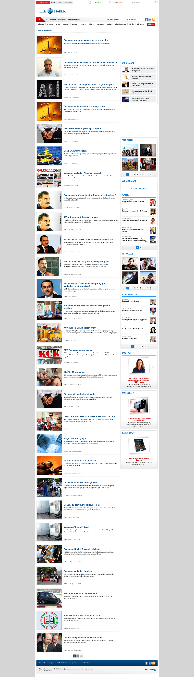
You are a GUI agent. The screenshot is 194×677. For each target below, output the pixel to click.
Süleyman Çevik (135, 201)
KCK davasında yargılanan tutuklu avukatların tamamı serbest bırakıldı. (91, 41)
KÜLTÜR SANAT (128, 433)
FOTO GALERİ (127, 140)
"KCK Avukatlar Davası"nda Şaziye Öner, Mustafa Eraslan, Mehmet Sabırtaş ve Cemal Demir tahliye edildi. (91, 108)
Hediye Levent (135, 328)
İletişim (51, 663)
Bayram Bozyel (135, 230)
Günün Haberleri (43, 2)
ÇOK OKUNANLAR (129, 181)
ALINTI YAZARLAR (129, 294)
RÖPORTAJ (126, 353)
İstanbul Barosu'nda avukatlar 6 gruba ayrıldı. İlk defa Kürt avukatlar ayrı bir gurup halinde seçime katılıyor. (91, 617)
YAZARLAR (126, 195)
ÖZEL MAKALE (128, 393)
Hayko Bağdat (135, 309)
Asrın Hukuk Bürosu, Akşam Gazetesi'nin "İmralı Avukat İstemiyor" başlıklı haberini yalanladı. (91, 175)
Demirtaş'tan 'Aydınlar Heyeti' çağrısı (142, 92)
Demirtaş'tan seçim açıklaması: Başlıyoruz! (143, 70)
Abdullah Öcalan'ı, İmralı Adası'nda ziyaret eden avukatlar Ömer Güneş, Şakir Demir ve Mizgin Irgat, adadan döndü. (91, 529)
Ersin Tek (135, 210)
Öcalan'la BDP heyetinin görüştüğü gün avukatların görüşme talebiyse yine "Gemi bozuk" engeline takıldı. (91, 153)
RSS (75, 663)
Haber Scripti (148, 670)
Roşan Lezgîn (135, 219)
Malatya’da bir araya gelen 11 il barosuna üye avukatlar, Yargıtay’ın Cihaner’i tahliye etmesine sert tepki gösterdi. (91, 639)
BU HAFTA (138, 189)
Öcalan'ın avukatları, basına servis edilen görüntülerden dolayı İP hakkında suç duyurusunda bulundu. (91, 64)
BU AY (145, 189)
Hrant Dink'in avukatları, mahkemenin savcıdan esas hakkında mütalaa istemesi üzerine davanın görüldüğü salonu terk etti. (91, 418)
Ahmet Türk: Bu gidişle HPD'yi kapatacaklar (142, 84)
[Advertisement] (170, 43)
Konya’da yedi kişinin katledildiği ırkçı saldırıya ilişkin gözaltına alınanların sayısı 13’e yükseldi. (139, 422)
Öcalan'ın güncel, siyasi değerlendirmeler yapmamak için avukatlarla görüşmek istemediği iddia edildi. (91, 197)
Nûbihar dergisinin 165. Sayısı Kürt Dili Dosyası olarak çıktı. (139, 461)
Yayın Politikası (85, 663)
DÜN (132, 189)
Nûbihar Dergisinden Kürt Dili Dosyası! (65, 19)
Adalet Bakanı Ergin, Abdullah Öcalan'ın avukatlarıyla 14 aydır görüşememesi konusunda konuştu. (91, 287)
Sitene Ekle (68, 2)
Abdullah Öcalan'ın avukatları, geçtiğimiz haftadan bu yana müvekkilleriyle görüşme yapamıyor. (91, 595)
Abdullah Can (135, 239)
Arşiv (60, 2)
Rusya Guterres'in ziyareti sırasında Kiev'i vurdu (141, 99)
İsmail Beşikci (135, 337)
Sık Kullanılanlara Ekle (64, 663)
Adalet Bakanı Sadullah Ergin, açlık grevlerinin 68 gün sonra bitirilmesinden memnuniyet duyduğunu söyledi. (91, 241)
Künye (53, 2)
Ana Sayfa (42, 663)
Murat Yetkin (135, 300)
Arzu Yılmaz (135, 319)
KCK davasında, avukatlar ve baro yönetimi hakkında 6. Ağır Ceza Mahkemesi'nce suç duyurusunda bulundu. (91, 462)
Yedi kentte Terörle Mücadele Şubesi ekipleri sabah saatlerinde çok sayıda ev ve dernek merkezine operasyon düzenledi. (91, 131)
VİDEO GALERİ (127, 254)
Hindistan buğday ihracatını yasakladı (141, 77)
